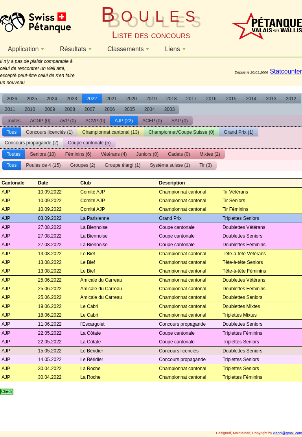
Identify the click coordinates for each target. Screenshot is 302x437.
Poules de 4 (43, 165)
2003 (169, 109)
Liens (176, 51)
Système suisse (170, 165)
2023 (71, 98)
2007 (90, 109)
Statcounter (286, 71)
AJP (124, 121)
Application (27, 51)
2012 (291, 98)
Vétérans (114, 154)
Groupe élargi (122, 165)
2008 (69, 109)
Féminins (78, 154)
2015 (231, 98)
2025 (32, 98)
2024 (51, 98)
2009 (49, 109)
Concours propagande (32, 143)
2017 (191, 98)
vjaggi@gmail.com (287, 433)
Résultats (76, 51)
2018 (171, 98)
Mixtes (209, 154)
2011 (10, 109)
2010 (30, 109)
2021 (112, 98)
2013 (271, 98)
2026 (12, 98)
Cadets (179, 154)
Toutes (13, 121)
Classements (129, 51)
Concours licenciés (49, 132)
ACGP (40, 121)
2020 (131, 98)
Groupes (82, 165)
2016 (211, 98)
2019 (151, 98)
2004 (149, 109)
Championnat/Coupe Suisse (181, 132)
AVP (68, 121)
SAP (179, 121)
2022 (92, 98)
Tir (205, 165)
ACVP (95, 121)
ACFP (152, 121)
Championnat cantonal (110, 132)
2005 (129, 109)
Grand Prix (238, 132)
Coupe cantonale (89, 143)
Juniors (147, 154)
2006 (110, 109)
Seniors (42, 154)
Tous (12, 132)
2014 (251, 98)
